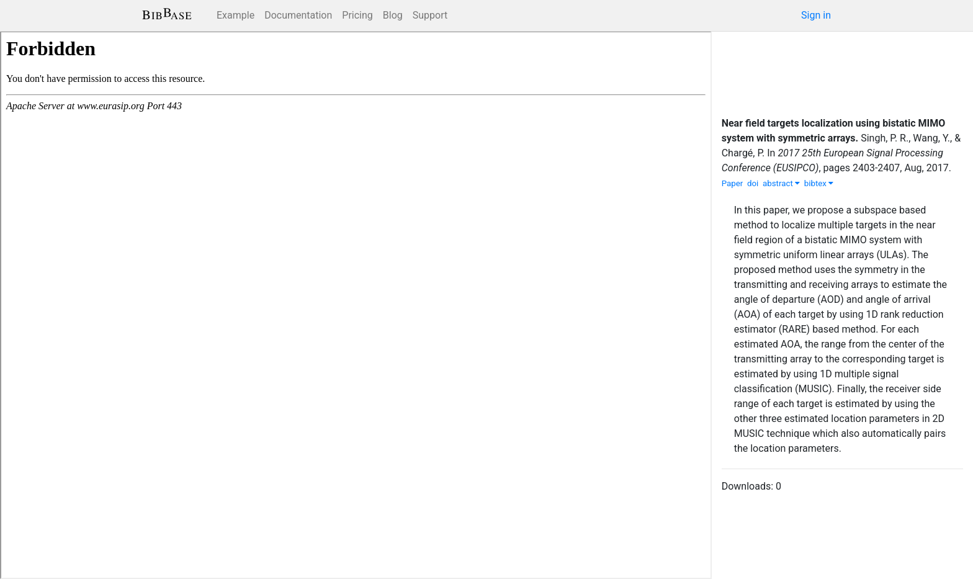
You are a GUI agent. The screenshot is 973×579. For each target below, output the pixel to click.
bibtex (819, 183)
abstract (781, 183)
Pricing (357, 15)
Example (235, 15)
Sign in (816, 15)
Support (430, 15)
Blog (393, 15)
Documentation (298, 15)
